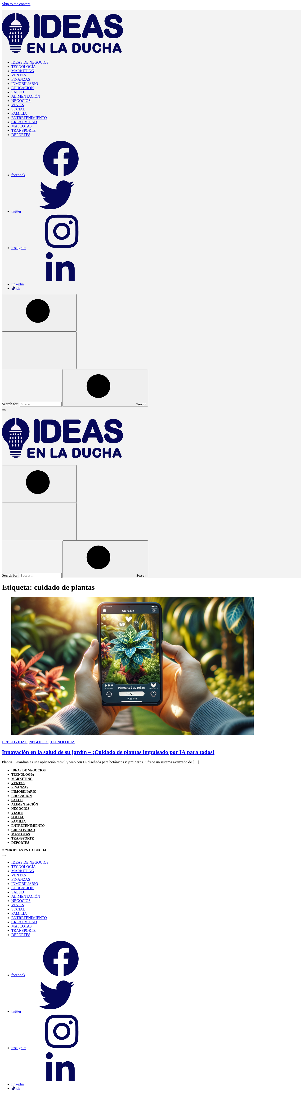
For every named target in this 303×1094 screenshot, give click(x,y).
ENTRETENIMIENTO (29, 118)
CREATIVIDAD (24, 122)
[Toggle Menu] (4, 410)
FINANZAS (20, 79)
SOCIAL (18, 109)
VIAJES (17, 105)
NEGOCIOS (21, 101)
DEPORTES (20, 135)
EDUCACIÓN (22, 88)
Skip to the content (16, 4)
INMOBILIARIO (24, 84)
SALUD (17, 92)
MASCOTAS (21, 126)
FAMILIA (19, 113)
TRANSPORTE (23, 130)
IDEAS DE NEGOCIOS (30, 62)
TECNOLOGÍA (23, 67)
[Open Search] (39, 313)
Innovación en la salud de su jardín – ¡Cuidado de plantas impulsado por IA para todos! (108, 752)
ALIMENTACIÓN (25, 96)
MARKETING (22, 71)
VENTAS (18, 75)
